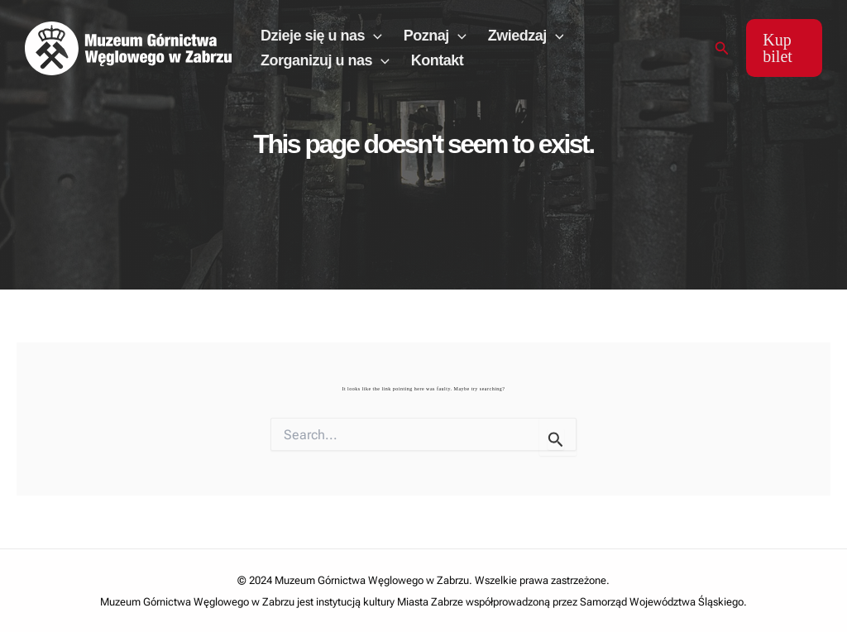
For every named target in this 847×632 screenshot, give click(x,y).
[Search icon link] (722, 48)
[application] (373, 35)
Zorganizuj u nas (325, 60)
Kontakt (437, 60)
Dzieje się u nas (321, 35)
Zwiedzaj (526, 35)
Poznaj (435, 35)
